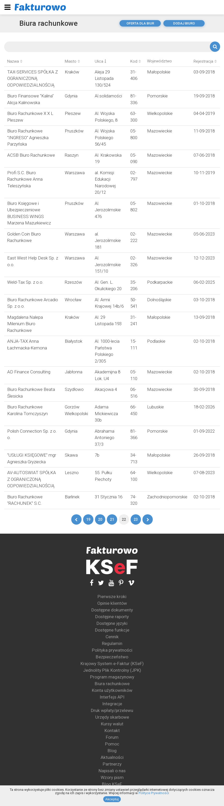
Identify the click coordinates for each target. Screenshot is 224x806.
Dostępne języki (112, 623)
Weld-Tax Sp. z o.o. (25, 282)
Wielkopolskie (160, 113)
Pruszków (74, 130)
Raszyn (71, 155)
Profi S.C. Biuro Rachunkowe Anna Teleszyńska (25, 179)
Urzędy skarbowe (112, 717)
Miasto (72, 61)
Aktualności (112, 757)
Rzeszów (73, 282)
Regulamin (112, 643)
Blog (112, 750)
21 (112, 519)
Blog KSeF (112, 784)
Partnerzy (112, 764)
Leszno (72, 472)
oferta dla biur (140, 23)
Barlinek (72, 496)
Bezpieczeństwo (112, 656)
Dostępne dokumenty (112, 609)
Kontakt (112, 730)
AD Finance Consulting (28, 371)
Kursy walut (112, 723)
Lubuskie (155, 406)
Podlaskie (156, 341)
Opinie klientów (112, 603)
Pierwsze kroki (112, 596)
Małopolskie (158, 71)
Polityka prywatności (112, 650)
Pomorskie (157, 95)
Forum (112, 737)
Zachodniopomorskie (167, 496)
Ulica (100, 61)
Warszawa (75, 172)
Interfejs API (112, 697)
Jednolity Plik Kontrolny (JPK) (112, 670)
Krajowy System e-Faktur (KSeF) (112, 663)
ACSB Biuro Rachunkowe (31, 155)
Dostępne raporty (112, 616)
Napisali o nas (112, 770)
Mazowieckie (159, 130)
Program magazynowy (112, 676)
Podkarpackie (160, 282)
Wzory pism (112, 777)
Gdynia (71, 95)
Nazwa (14, 61)
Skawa (71, 455)
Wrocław (73, 299)
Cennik (112, 636)
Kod (135, 61)
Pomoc (112, 743)
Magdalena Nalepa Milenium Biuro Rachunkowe (25, 324)
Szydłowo (74, 389)
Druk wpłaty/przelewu (112, 710)
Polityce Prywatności (154, 793)
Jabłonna (73, 371)
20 (100, 519)
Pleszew (73, 113)
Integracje (112, 703)
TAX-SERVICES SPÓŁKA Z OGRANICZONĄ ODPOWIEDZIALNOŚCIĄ (32, 78)
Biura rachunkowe (48, 23)
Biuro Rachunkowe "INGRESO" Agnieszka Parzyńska (28, 137)
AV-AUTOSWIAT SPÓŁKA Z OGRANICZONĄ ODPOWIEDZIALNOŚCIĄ (31, 479)
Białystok (73, 341)
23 (136, 519)
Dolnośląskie (159, 299)
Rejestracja (205, 61)
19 (88, 519)
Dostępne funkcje (112, 630)
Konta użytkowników (112, 690)
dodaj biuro (184, 23)
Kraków (72, 71)
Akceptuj (112, 799)
